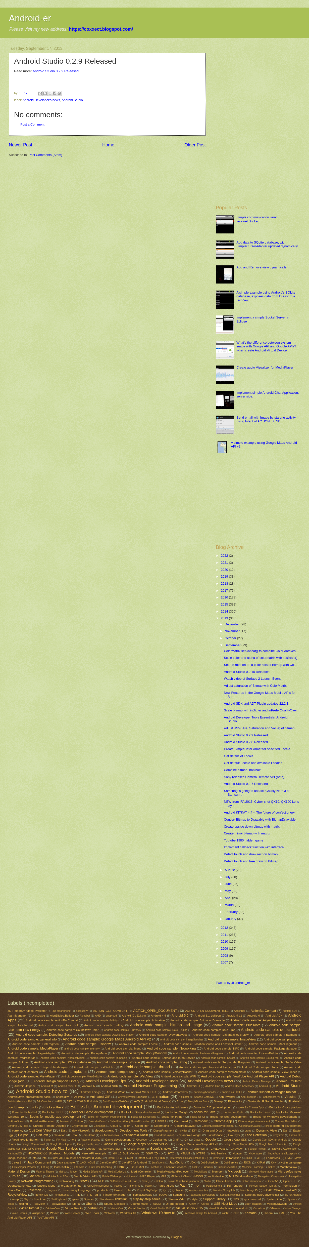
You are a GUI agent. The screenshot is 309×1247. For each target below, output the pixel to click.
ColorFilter (141, 1125)
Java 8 (16, 1162)
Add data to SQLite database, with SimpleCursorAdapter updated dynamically (267, 244)
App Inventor (227, 1096)
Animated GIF (100, 1097)
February (231, 912)
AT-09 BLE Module (87, 1101)
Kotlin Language (290, 1162)
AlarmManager (17, 1015)
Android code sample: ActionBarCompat (52, 1020)
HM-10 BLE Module (126, 1153)
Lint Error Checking (100, 1167)
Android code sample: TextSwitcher (94, 1067)
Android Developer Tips (105, 1081)
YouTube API (45, 1217)
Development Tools (133, 1130)
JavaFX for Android (134, 1162)
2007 (225, 962)
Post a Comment (32, 124)
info (34, 1157)
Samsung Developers (202, 1194)
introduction (233, 1157)
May (228, 891)
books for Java (205, 1112)
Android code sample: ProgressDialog (62, 1058)
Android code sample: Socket (218, 1058)
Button (78, 1121)
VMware (275, 1208)
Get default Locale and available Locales (253, 763)
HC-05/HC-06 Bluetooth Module (51, 1153)
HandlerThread (257, 1148)
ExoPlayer (234, 1135)
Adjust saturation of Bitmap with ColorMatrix (255, 686)
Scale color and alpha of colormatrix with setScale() (260, 658)
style (195, 1199)
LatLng (45, 1167)
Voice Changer (292, 1208)
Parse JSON (166, 1185)
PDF (197, 1185)
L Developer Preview (24, 1167)
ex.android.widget (190, 1135)
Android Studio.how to (42, 1091)
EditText (42, 1135)
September (233, 645)
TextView (39, 1203)
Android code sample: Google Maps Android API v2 (107, 1039)
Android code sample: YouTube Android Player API (237, 1076)
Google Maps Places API (273, 1144)
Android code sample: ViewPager (32, 1076)
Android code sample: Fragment (275, 1034)
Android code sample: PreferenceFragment (198, 1053)
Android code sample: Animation (144, 1020)
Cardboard (181, 1121)
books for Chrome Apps (251, 1107)
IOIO (249, 1158)
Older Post (195, 144)
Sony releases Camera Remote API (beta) (254, 777)
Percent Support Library (263, 1185)
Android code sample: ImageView (232, 1039)
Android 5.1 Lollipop (208, 1015)
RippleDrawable (142, 1194)
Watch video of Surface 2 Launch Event (252, 678)
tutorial (76, 1203)
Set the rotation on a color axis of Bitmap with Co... (260, 665)
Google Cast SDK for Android (270, 1139)
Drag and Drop (212, 1130)
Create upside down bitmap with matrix (252, 826)
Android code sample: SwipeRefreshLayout (40, 1067)
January (231, 919)
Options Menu (46, 1185)
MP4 (163, 1176)
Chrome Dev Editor (286, 1121)
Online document (252, 1181)
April (228, 898)
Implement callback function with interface (254, 847)
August (230, 870)
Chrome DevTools (18, 1125)
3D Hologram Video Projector (27, 1010)
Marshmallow (288, 1167)
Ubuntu (91, 1203)
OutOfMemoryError (98, 1185)
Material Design (19, 1171)
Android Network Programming (150, 1085)
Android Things (91, 1092)
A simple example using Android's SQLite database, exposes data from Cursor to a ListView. (265, 296)
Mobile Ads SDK (58, 1176)
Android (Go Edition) (134, 1015)
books (34, 1107)
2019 (225, 576)
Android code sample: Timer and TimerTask (207, 1067)
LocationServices (175, 1167)
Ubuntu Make (139, 1203)
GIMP (176, 1139)
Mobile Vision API (85, 1176)
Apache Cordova (204, 1097)
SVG (236, 1199)
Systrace (292, 1199)
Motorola (131, 1176)
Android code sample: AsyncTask (254, 1020)
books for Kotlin (234, 1112)
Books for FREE (52, 1112)
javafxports (158, 1162)
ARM (59, 1101)
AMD (98, 1015)
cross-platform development (283, 1125)
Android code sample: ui (65, 1071)
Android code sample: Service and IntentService (163, 1057)
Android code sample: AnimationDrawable (197, 1020)
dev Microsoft (81, 1130)
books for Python (173, 1116)
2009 (225, 948)
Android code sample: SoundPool (259, 1058)
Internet (217, 1158)
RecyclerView (17, 1194)
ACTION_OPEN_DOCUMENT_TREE (207, 1011)
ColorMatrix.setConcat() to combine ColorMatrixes (259, 651)
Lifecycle (79, 1167)
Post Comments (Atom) (45, 155)
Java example (66, 1162)
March (229, 905)
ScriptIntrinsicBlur (230, 1194)
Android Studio (72, 100)
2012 (225, 928)
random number (198, 1190)
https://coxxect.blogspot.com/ (101, 29)
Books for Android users (172, 1107)
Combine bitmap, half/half (242, 770)
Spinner (89, 1199)
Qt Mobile (178, 1190)
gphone (184, 1148)
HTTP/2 (200, 1153)
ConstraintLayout (185, 1125)
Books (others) (54, 1107)
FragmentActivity (90, 1139)
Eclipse (23, 1135)
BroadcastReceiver (42, 1121)
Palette (118, 1185)
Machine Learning (252, 1167)
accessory (82, 1011)
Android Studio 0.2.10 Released (247, 672)
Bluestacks (235, 1101)
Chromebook (80, 1125)
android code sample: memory (82, 1048)
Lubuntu (207, 1167)
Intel (44, 1157)
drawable (233, 1130)
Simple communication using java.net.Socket (257, 219)
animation (160, 1096)
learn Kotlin (61, 1167)
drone (248, 1130)
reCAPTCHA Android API (280, 1190)
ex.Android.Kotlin (136, 1135)
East (285, 1130)
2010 (225, 941)
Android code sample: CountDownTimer (72, 1029)
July (228, 877)
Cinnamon (100, 1125)
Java (298, 1157)
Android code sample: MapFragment (272, 1043)
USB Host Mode (225, 1203)
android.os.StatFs (232, 1092)
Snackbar (39, 1199)
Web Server (72, 1213)
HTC (171, 1153)
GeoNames (159, 1139)
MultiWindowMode (241, 1176)
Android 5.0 (180, 1015)
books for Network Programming (106, 1116)
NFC (101, 1181)
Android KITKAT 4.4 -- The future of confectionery (259, 812)
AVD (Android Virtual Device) (153, 1101)
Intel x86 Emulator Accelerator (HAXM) (77, 1157)
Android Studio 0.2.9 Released (56, 71)
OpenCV (272, 1181)
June (229, 884)
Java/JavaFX (108, 1162)
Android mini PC (67, 1086)
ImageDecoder (17, 1157)
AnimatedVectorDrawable (132, 1097)
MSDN (198, 1176)
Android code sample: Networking (171, 1048)
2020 (225, 570)
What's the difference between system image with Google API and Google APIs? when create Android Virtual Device (266, 346)
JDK (193, 1162)
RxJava (163, 1194)
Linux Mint (137, 1167)
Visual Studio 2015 (189, 1208)
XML (282, 1213)
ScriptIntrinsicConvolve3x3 (262, 1194)
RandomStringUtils (224, 1190)
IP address (273, 1157)
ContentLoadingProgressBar (218, 1125)
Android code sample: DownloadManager (109, 1034)
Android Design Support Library (56, 1081)
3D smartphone (62, 1011)
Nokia (159, 1181)
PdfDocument (214, 1185)
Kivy (273, 1162)
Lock (194, 1167)
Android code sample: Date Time (213, 1029)
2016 (225, 597)
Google (210, 1139)
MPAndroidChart (180, 1176)
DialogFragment (163, 1130)
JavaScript (176, 1162)
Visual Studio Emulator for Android (228, 1208)
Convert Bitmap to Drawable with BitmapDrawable (260, 819)
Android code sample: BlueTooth (236, 1025)
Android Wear (116, 1092)
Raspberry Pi (249, 1190)
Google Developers (61, 1144)
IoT (258, 1157)
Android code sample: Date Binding (166, 1030)
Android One (212, 1086)
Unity (192, 1203)
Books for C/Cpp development (212, 1107)
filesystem (278, 1135)
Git (186, 1139)
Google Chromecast (33, 1144)
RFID (76, 1194)
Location (155, 1167)
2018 (225, 583)
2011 (225, 935)
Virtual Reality (74, 1208)
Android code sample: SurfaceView (278, 1062)
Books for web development (228, 1116)
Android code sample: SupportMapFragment (221, 1062)
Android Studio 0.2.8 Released (246, 742)
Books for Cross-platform (285, 1107)
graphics (199, 1148)
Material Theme (45, 1171)
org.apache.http (71, 1185)
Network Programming (37, 1181)
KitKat (260, 1162)
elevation (59, 1135)
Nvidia (207, 1181)
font (74, 1139)
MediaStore (201, 1171)
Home (108, 144)
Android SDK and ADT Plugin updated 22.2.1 (256, 703)
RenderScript (61, 1194)
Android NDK (109, 1086)
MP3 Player (147, 1176)
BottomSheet (16, 1121)
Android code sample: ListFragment (35, 1043)
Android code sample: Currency (122, 1030)
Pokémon (34, 1190)
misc (17, 1176)
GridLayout (218, 1148)
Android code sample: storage (118, 1062)
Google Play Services (62, 1148)
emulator (89, 1135)
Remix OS (41, 1194)
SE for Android (293, 1194)
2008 (225, 955)
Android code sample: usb (115, 1072)
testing (23, 1203)
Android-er (30, 18)
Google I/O (110, 1144)
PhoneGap (14, 1190)
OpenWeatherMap (19, 1185)
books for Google (177, 1112)
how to (152, 1153)
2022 (225, 555)
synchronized (252, 1199)
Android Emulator (288, 1081)
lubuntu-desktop (228, 1167)
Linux (121, 1167)
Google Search (136, 1148)
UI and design (175, 1203)
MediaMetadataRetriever (173, 1171)
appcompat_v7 (271, 1097)
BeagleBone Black (198, 1101)
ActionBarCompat (263, 1011)
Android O (193, 1086)
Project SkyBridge (147, 1190)
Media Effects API (93, 1171)
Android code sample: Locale (138, 1043)
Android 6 (253, 1015)
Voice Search (19, 1213)
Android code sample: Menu (123, 1048)
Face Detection (256, 1135)
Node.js (146, 1181)
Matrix (62, 1171)
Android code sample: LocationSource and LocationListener (203, 1043)
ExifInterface (215, 1135)
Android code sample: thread (145, 1067)
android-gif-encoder (205, 1092)
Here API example (94, 1153)
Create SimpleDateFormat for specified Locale (257, 749)
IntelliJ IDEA (115, 1158)
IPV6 (288, 1158)
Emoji (74, 1135)
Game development (118, 1139)
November (232, 631)
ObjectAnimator (226, 1181)
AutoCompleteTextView (116, 1101)
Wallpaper (38, 1213)
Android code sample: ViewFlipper (274, 1071)
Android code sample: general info (32, 1039)
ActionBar (239, 1011)
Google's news (160, 1148)
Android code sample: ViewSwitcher (82, 1076)
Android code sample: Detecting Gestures (46, 1034)
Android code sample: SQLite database (62, 1062)
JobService (231, 1162)
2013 (225, 618)
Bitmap (218, 1101)
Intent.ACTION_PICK (151, 1157)
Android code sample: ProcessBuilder (253, 1053)
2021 (225, 563)
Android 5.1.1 (234, 1015)
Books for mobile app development (55, 1116)
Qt (164, 1190)
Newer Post (20, 144)
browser (65, 1121)
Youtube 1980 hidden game (243, 840)
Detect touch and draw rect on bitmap (251, 854)
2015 (225, 604)
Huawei (237, 1153)
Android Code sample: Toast (260, 1067)
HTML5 (185, 1153)
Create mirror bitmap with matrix (247, 833)
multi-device (216, 1176)
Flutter (47, 1139)
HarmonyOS (15, 1153)
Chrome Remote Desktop (49, 1125)
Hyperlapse (255, 1153)
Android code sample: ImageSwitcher (181, 1039)
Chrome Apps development (254, 1121)
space (75, 1199)
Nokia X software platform (184, 1181)
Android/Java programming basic (29, 1096)
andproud (111, 1015)
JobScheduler (210, 1162)
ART (69, 1101)
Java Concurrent (39, 1162)
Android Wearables (175, 1092)
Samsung (179, 1194)
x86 (236, 1213)
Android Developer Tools (157, 1081)
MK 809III (36, 1176)
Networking (67, 1181)
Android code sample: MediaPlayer (33, 1048)
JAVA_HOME (87, 1162)
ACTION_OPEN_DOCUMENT (155, 1011)
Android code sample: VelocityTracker (167, 1071)
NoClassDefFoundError (123, 1181)
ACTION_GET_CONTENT (110, 1010)
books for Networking (143, 1116)
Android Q (265, 1086)
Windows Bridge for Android (201, 1213)
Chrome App (223, 1121)
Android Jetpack (24, 1086)
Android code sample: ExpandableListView (221, 1034)
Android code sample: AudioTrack (58, 1025)
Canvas (160, 1121)
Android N (88, 1086)
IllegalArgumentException (282, 1153)
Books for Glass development (140, 1112)
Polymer (52, 1190)
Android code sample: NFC (221, 1048)
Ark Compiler (44, 1101)
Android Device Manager (256, 1081)
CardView (201, 1121)
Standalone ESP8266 (113, 1199)
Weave (54, 1213)
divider (183, 1130)
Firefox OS (295, 1135)
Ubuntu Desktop (114, 1203)
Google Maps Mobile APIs (239, 1144)
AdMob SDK (290, 1011)
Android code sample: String (166, 1062)
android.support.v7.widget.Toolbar (272, 1092)
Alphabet (85, 1015)
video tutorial (30, 1208)
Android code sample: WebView (130, 1076)
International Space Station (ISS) (189, 1158)
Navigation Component (271, 1176)
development (104, 1130)
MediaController (141, 1171)
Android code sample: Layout (282, 1039)
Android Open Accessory (239, 1086)
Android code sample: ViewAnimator (222, 1071)
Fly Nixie (61, 1139)
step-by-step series (146, 1199)
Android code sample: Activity (100, 1020)
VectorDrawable (277, 1203)
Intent (130, 1158)
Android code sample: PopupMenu (84, 1053)
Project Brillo (122, 1190)
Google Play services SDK (103, 1148)
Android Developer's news (41, 100)
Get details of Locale (238, 756)
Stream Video (177, 1199)
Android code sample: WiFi (178, 1076)
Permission (289, 1185)
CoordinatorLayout (250, 1125)
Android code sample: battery (104, 1025)
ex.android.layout (164, 1135)
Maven (74, 1171)
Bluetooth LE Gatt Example (265, 1101)
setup (15, 1199)
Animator (184, 1097)
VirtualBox (95, 1208)
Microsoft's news (289, 1171)
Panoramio (134, 1185)
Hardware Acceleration (284, 1148)
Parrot (148, 1185)
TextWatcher (58, 1203)
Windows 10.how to (158, 1213)
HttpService (218, 1153)
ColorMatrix (161, 1125)
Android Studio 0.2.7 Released (246, 784)
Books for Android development (106, 1106)
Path (183, 1185)
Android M (47, 1086)
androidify (62, 1096)
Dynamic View (266, 1130)
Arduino (290, 1097)
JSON (247, 1162)
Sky (26, 1199)
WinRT (226, 1213)
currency (17, 1130)
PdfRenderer (235, 1185)
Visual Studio (136, 1208)
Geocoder (141, 1139)
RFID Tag (92, 1194)
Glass (197, 1139)
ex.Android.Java (109, 1135)
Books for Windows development (275, 1116)
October (231, 638)
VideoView (53, 1208)
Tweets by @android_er (233, 983)
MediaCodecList (117, 1171)
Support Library (214, 1199)
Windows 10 (128, 1213)
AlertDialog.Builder (62, 1015)
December (232, 624)
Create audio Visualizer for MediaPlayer (264, 367)
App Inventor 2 (249, 1097)
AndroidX (79, 1097)
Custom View (40, 1130)
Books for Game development (91, 1112)
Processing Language (77, 1190)
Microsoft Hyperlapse (260, 1171)
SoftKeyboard (59, 1199)
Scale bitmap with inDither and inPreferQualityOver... (261, 710)
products (102, 1190)
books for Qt (197, 1116)
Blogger (176, 1237)
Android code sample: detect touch (271, 1029)
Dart (64, 1130)
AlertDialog (38, 1015)
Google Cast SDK (235, 1139)
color (126, 1125)
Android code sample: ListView (88, 1044)
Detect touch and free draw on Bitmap (251, 861)
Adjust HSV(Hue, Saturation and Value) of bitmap (259, 728)
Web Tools (92, 1213)
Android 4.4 (158, 1015)
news (84, 1181)
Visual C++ (117, 1208)
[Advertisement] (258, 81)
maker (271, 1167)
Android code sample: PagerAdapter (32, 1053)
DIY (194, 1130)
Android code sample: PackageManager (271, 1048)
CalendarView (96, 1121)
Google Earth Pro (87, 1144)
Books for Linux (260, 1112)
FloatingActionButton (25, 1139)
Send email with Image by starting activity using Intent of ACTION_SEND (266, 419)
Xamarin (250, 1213)
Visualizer (259, 1208)
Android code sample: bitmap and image (166, 1025)
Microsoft (234, 1171)
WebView (110, 1213)
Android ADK (274, 1015)
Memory (217, 1171)
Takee (11, 1203)
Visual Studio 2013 (161, 1208)
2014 (225, 611)
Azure (180, 1101)
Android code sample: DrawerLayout (163, 1034)
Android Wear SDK (143, 1092)
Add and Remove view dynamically (261, 267)
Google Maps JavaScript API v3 (197, 1144)
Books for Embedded (24, 1112)
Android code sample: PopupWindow (140, 1053)
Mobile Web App (111, 1176)
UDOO (157, 1203)
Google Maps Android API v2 (147, 1144)
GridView (236, 1148)
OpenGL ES (290, 1181)
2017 (225, 590)
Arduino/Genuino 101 (20, 1101)
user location (253, 1203)
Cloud (114, 1125)
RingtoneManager (114, 1194)
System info (274, 1199)
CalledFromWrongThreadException (130, 1121)
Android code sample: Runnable (108, 1058)
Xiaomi (268, 1213)
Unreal (205, 1203)
